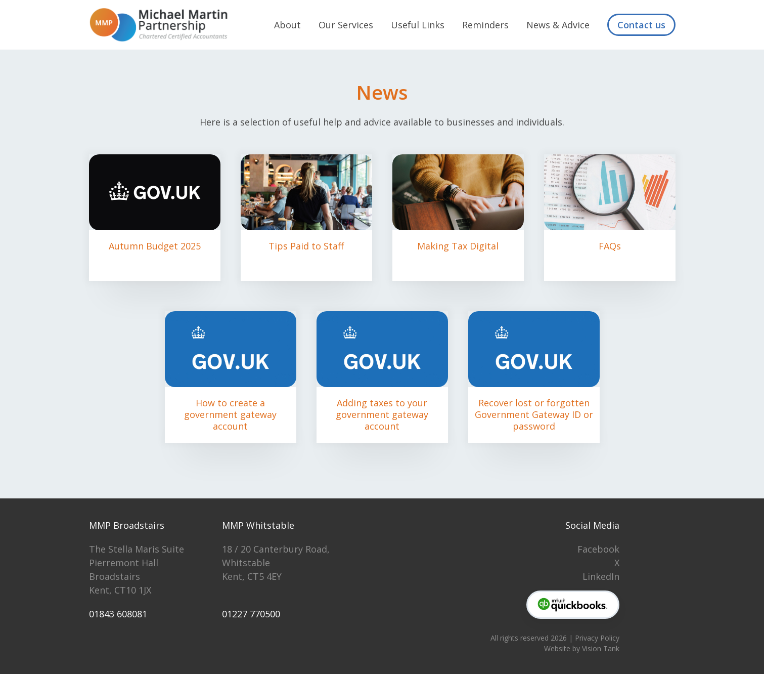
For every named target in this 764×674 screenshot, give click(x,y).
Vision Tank (600, 648)
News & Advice (558, 25)
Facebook (598, 549)
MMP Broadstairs (126, 525)
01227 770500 (251, 614)
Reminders (485, 25)
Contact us (641, 25)
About (287, 25)
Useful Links (417, 25)
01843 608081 (118, 614)
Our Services (346, 25)
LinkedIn (600, 576)
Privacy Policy (597, 638)
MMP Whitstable (258, 525)
